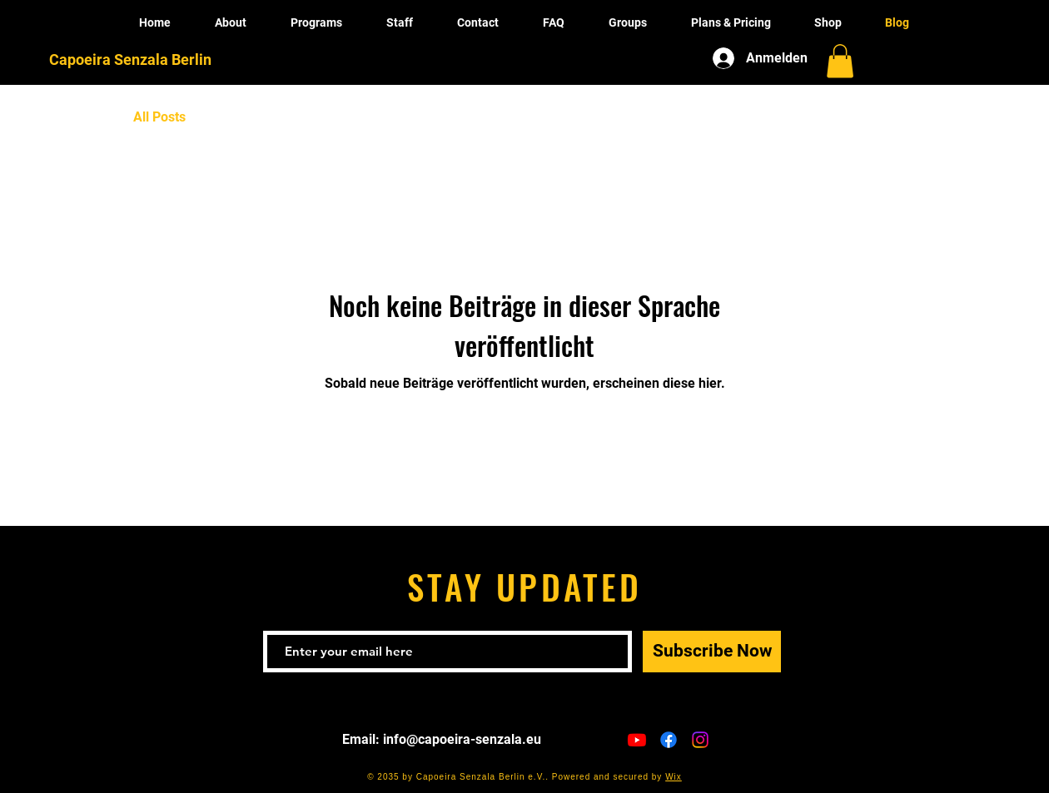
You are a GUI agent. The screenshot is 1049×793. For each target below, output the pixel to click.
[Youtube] (637, 740)
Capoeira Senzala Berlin (130, 59)
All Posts (159, 117)
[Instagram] (700, 740)
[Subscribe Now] (712, 651)
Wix (673, 776)
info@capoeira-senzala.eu (462, 739)
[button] (840, 61)
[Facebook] (668, 740)
